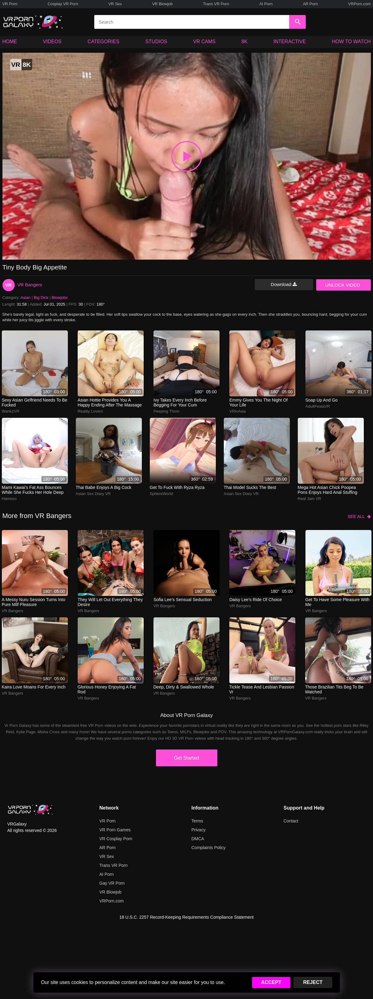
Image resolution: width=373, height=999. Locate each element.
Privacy (199, 829)
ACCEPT (271, 982)
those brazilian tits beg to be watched (334, 689)
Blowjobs (60, 297)
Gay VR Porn (112, 883)
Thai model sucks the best (250, 487)
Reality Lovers (90, 411)
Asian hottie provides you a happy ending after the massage (110, 402)
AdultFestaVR (317, 406)
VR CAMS (204, 41)
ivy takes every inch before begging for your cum (180, 402)
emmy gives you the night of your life (258, 402)
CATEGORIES (103, 41)
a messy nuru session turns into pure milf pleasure (33, 602)
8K (245, 41)
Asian (26, 297)
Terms (197, 820)
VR (8, 285)
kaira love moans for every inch (34, 686)
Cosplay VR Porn (63, 4)
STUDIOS (156, 41)
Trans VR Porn (216, 4)
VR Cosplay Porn (115, 838)
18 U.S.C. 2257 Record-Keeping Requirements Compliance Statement (186, 917)
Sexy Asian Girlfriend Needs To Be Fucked (35, 402)
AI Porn (266, 4)
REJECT (312, 982)
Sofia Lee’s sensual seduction (182, 599)
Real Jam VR (309, 498)
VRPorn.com (359, 4)
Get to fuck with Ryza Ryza (177, 487)
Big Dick (41, 297)
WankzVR (10, 411)
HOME (9, 41)
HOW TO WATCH (351, 41)
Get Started (186, 758)
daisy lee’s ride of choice (255, 599)
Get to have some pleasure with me (337, 602)
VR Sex (115, 4)
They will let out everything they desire (110, 602)
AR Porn (310, 4)
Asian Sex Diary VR (93, 493)
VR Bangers (29, 284)
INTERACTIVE (290, 41)
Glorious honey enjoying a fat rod (107, 689)
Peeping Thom (166, 411)
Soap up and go (321, 400)
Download (284, 284)
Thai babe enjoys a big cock (103, 487)
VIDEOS (52, 41)
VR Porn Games (115, 829)
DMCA (198, 838)
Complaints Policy (209, 847)
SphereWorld (161, 493)
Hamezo (9, 498)
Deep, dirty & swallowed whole (183, 686)
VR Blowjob (162, 4)
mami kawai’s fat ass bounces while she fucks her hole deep (33, 490)
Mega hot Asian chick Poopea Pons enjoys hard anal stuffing (327, 490)
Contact (291, 820)
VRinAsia (237, 411)
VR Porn (9, 4)
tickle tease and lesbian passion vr (261, 689)
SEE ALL (359, 516)
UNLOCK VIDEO (342, 285)
